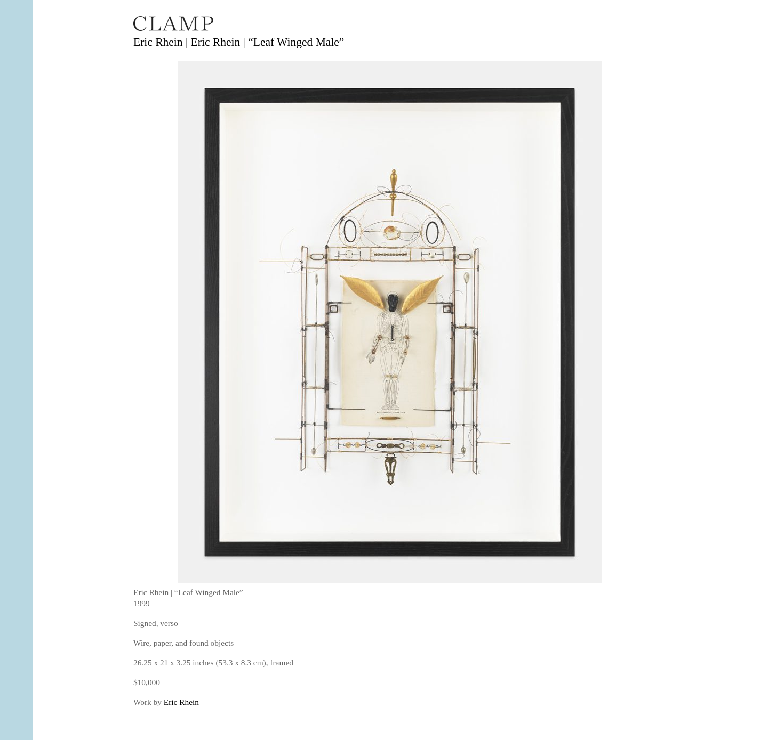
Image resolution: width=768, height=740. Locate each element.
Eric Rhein (181, 701)
